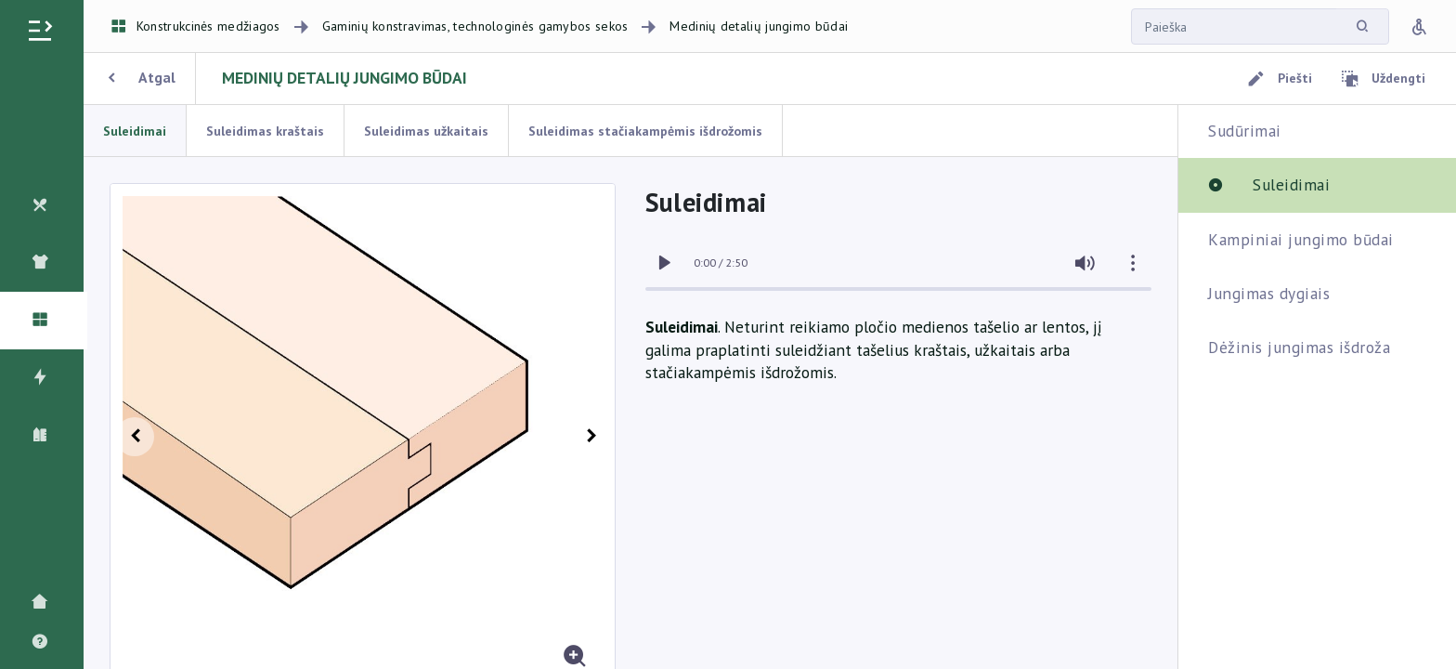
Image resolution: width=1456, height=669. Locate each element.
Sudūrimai (1244, 130)
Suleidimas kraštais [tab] (265, 131)
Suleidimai (1291, 184)
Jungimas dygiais (1269, 293)
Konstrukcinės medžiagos (195, 26)
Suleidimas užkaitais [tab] (426, 131)
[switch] (663, 263)
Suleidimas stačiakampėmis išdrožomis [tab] (645, 131)
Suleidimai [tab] (134, 131)
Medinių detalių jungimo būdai (759, 26)
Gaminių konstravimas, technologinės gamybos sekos (475, 26)
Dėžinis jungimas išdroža (1299, 347)
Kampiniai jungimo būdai (1301, 239)
